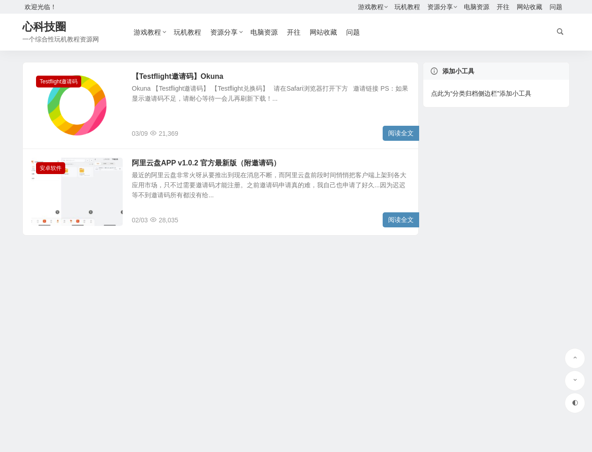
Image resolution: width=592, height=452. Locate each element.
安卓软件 (51, 168)
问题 (556, 6)
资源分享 (440, 6)
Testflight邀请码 (59, 81)
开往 (503, 6)
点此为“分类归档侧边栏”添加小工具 (481, 93)
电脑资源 (476, 6)
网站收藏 (529, 6)
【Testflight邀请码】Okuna (177, 76)
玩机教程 (407, 6)
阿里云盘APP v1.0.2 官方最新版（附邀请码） (206, 163)
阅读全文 (401, 133)
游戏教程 (371, 6)
